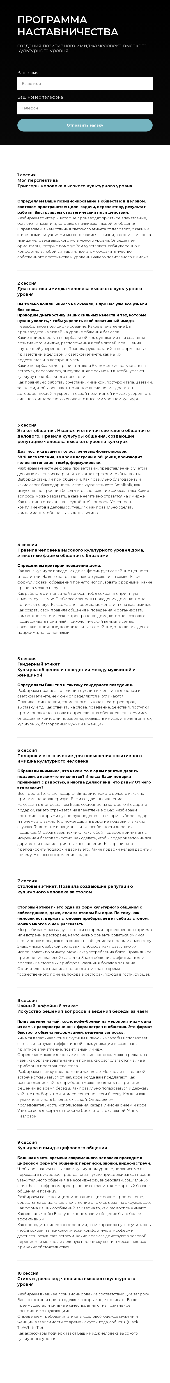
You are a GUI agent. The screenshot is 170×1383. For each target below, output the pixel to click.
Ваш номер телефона (40, 97)
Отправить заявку (85, 125)
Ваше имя (28, 72)
